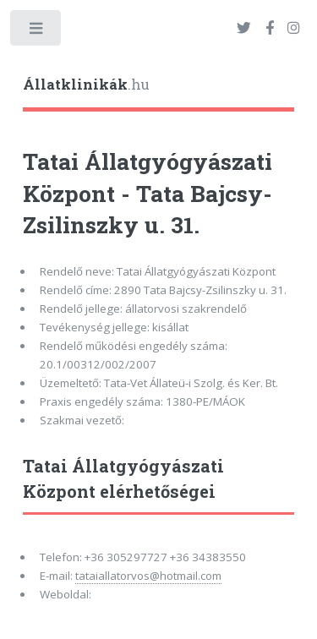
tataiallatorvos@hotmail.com (148, 575)
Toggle (37, 31)
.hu (86, 84)
